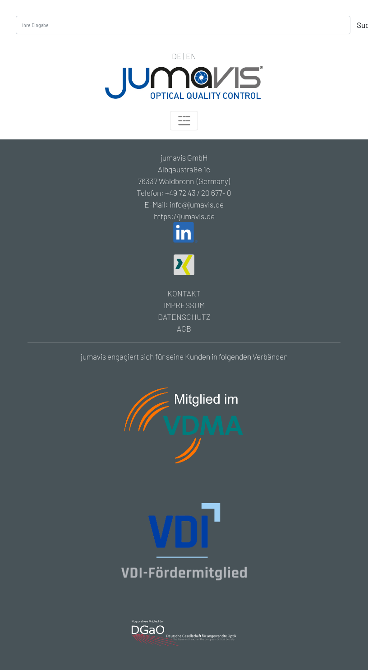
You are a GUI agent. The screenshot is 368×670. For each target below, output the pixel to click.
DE (177, 55)
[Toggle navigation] (184, 121)
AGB (184, 328)
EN (191, 55)
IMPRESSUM (184, 305)
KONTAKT (184, 293)
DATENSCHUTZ (184, 316)
